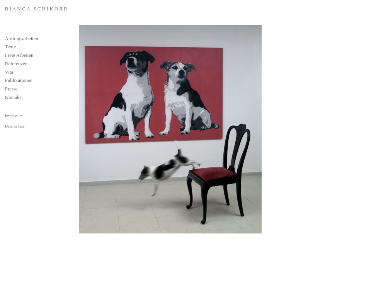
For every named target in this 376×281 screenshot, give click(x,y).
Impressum (13, 116)
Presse (11, 89)
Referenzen (16, 63)
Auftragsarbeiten (21, 38)
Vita (9, 72)
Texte (10, 46)
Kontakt (13, 97)
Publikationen (18, 80)
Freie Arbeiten (19, 55)
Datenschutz (15, 126)
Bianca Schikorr (36, 9)
